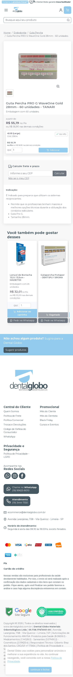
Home (7, 32)
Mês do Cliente (48, 411)
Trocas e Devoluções (15, 424)
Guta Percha (36, 32)
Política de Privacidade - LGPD (16, 456)
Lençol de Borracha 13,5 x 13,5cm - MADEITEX (21, 278)
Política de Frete (12, 416)
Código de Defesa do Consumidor (15, 431)
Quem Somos (11, 411)
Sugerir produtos (16, 350)
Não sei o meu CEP (18, 178)
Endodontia (20, 32)
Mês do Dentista (48, 416)
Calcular (60, 173)
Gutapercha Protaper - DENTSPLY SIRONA (53, 276)
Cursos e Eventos (49, 424)
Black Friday (46, 420)
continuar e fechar (40, 669)
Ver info (61, 134)
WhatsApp (9, 436)
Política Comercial (13, 420)
